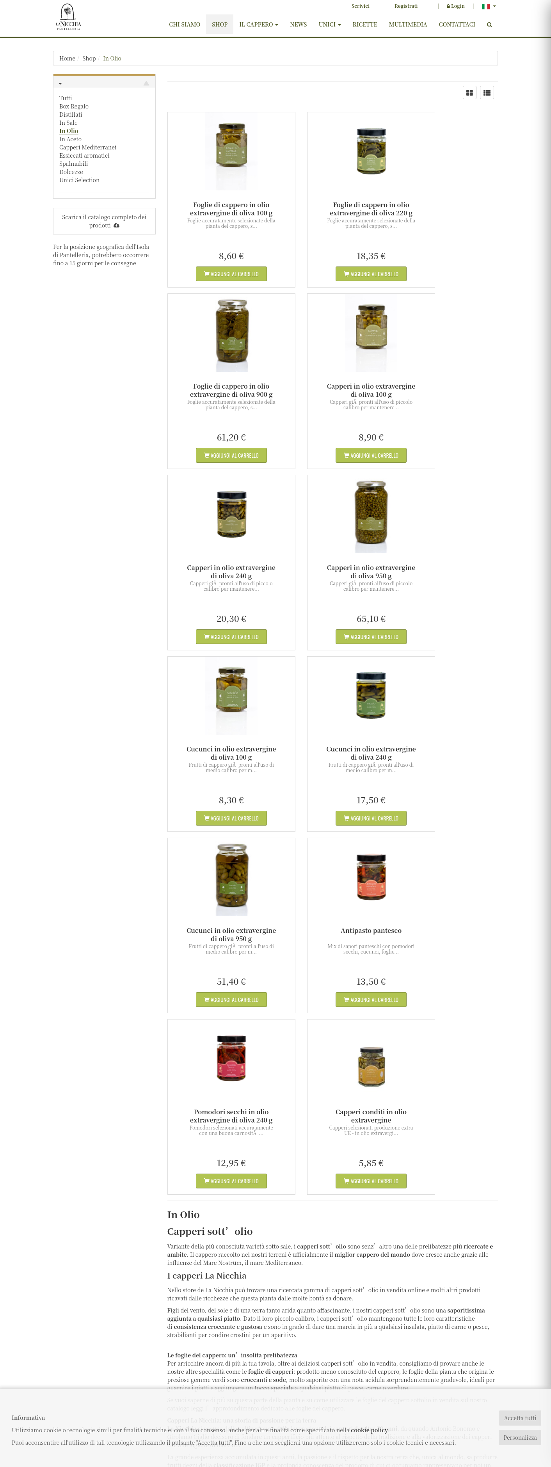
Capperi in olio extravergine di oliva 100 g (218, 390)
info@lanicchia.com (82, 1364)
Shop (220, 24)
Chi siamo (184, 24)
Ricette (365, 24)
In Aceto (70, 139)
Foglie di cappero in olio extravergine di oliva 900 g (446, 208)
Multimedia (408, 24)
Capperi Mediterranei (88, 147)
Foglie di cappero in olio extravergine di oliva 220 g (332, 208)
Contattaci (457, 24)
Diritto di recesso (226, 1387)
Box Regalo (74, 106)
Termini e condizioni (231, 1377)
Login (456, 5)
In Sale (68, 122)
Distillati (70, 114)
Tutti (65, 98)
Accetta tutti (520, 1418)
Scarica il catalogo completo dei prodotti (104, 221)
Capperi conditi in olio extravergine (446, 753)
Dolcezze (71, 172)
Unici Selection (79, 180)
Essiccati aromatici (84, 155)
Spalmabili (73, 163)
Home (67, 58)
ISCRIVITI (447, 1360)
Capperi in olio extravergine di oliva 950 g (446, 390)
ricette (373, 1249)
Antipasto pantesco (218, 748)
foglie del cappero (319, 1045)
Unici (329, 24)
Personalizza (520, 1437)
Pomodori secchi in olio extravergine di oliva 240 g (332, 753)
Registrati (406, 5)
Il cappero (258, 24)
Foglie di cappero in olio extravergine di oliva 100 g (218, 208)
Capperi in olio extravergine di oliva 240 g (332, 390)
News (298, 24)
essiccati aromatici (217, 1229)
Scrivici (361, 5)
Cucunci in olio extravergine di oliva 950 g (446, 571)
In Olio (112, 58)
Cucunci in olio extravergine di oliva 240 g (332, 571)
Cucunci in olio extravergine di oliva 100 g (218, 571)
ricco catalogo (228, 1249)
